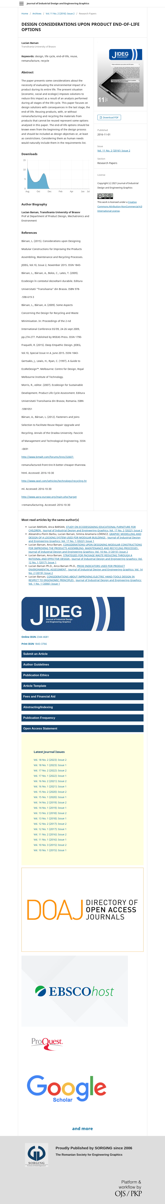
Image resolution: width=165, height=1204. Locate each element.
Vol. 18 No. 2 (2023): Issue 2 (50, 759)
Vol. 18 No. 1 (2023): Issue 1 (50, 765)
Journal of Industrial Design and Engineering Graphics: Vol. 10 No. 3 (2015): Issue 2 (78, 551)
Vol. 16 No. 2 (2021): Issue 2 (50, 781)
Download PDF (110, 117)
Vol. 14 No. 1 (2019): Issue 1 (50, 807)
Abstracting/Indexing (38, 707)
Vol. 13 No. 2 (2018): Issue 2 (50, 813)
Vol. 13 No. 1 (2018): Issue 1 (50, 818)
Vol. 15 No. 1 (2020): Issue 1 (50, 797)
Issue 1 (62, 829)
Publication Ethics (36, 675)
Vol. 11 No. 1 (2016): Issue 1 (50, 839)
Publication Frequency (39, 718)
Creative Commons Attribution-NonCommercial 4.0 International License (119, 206)
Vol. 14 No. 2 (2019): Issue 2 (50, 802)
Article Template (34, 686)
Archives (36, 13)
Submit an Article (35, 654)
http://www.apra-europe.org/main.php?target (49, 497)
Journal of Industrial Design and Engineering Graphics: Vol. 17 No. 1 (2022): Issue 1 (85, 539)
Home (24, 13)
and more (82, 1128)
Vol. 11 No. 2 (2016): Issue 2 (60, 13)
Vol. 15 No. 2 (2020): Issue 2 (50, 791)
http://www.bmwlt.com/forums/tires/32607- (47, 457)
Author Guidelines (36, 664)
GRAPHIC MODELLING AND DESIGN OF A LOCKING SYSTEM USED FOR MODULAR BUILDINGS (85, 535)
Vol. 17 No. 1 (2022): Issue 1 (50, 775)
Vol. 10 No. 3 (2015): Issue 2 (50, 845)
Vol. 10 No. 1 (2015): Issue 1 (50, 850)
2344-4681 (35, 637)
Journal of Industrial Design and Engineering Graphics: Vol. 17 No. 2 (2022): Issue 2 (92, 530)
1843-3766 (34, 643)
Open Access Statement (40, 728)
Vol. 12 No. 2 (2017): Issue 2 (50, 823)
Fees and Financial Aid (39, 696)
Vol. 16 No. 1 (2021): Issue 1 (50, 786)
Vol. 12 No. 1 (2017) (45, 829)
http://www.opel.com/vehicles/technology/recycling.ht (54, 481)
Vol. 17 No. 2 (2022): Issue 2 (50, 770)
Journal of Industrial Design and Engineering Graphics (58, 3)
